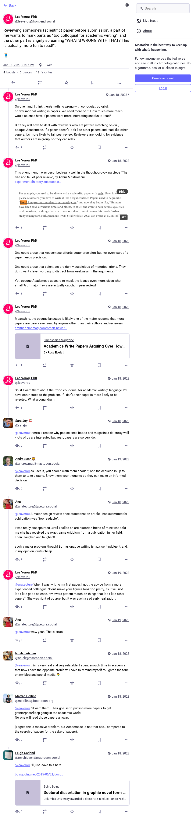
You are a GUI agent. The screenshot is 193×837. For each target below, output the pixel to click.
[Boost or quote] (39, 82)
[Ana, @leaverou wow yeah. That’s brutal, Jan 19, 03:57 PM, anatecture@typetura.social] (66, 630)
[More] (119, 83)
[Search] (163, 8)
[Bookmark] (92, 82)
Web (49, 65)
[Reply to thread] (19, 147)
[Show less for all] (127, 5)
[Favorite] (66, 82)
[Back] (60, 5)
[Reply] (13, 82)
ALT (123, 217)
